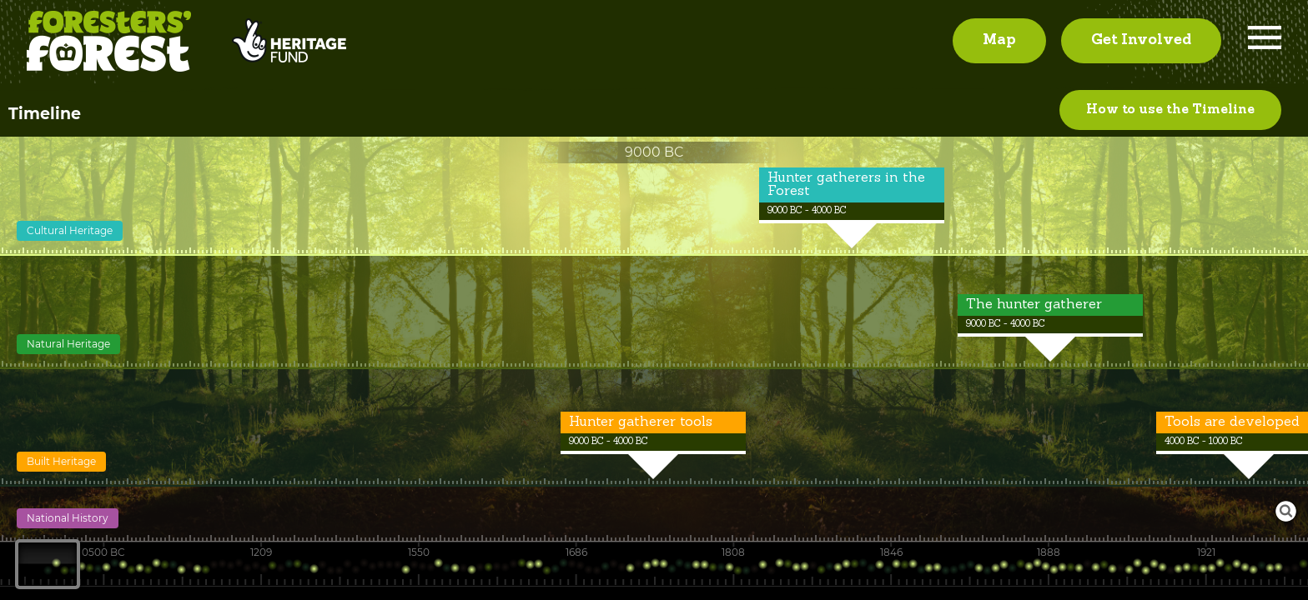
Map (999, 43)
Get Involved (1141, 43)
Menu (1264, 42)
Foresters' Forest (109, 43)
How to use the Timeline (1170, 114)
